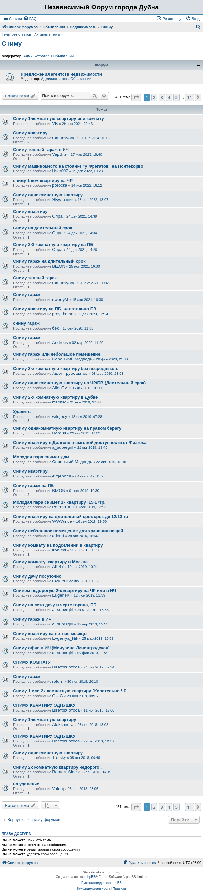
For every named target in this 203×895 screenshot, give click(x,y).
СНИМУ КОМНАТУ (32, 662)
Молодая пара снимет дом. (41, 456)
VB (55, 123)
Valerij (58, 788)
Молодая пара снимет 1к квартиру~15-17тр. (59, 502)
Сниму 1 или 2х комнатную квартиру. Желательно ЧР (70, 690)
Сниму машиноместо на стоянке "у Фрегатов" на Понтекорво (78, 166)
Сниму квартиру (30, 132)
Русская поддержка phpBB (101, 883)
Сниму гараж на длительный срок (49, 261)
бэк (55, 328)
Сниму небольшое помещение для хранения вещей (68, 530)
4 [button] (169, 97)
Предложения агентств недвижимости (61, 74)
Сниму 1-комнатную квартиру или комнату (58, 118)
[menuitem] (29, 18)
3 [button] (162, 97)
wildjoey (59, 416)
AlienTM (60, 387)
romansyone (64, 137)
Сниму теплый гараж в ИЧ (41, 149)
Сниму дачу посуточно (37, 576)
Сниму (12, 43)
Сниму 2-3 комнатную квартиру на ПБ (53, 244)
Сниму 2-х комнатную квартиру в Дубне (55, 397)
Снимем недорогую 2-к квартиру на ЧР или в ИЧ (64, 590)
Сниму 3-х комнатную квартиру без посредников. (65, 368)
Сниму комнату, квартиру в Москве (50, 561)
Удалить (22, 411)
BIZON (58, 266)
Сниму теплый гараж (35, 277)
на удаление (26, 783)
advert (58, 535)
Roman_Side (64, 772)
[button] (136, 97)
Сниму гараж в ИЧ (32, 619)
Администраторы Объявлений (48, 56)
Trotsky (59, 757)
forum (115, 872)
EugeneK (61, 595)
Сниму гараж (26, 294)
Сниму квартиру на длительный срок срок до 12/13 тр (70, 516)
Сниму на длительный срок (42, 228)
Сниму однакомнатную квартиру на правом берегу (67, 428)
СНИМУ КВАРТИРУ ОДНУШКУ (44, 705)
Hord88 (59, 433)
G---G (57, 695)
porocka (59, 185)
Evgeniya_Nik (65, 638)
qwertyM (60, 299)
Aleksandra (62, 724)
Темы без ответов (16, 34)
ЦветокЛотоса (66, 667)
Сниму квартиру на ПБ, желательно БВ (54, 308)
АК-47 (58, 566)
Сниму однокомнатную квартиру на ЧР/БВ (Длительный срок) (79, 382)
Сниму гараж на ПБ (33, 485)
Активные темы (47, 34)
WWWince (62, 521)
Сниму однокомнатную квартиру (48, 194)
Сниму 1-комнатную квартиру (44, 719)
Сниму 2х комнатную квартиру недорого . (57, 767)
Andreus (60, 342)
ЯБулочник (62, 199)
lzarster (59, 402)
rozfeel (58, 581)
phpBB (90, 877)
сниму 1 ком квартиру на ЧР (43, 180)
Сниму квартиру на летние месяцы (50, 633)
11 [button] (189, 97)
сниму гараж (26, 323)
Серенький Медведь (72, 359)
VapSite (59, 154)
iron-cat (59, 550)
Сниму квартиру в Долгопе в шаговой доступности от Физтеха (80, 442)
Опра (57, 216)
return (57, 681)
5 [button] (176, 97)
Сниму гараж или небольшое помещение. (57, 354)
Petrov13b (61, 507)
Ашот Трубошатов (70, 373)
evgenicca (61, 476)
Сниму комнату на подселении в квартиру (58, 545)
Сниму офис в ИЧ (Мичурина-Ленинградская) (61, 647)
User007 (60, 171)
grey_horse (62, 313)
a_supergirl (62, 447)
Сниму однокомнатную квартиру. (48, 752)
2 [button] (154, 97)
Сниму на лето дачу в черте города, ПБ (54, 604)
